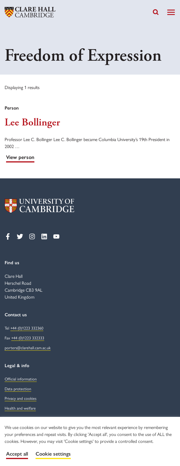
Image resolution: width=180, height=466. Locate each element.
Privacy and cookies (20, 398)
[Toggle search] (156, 12)
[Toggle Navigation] (171, 12)
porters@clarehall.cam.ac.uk (28, 347)
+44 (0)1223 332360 (26, 328)
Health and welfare (20, 408)
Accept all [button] (17, 454)
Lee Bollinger (32, 122)
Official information (21, 379)
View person (20, 157)
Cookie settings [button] (53, 454)
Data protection (18, 388)
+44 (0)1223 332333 (27, 338)
